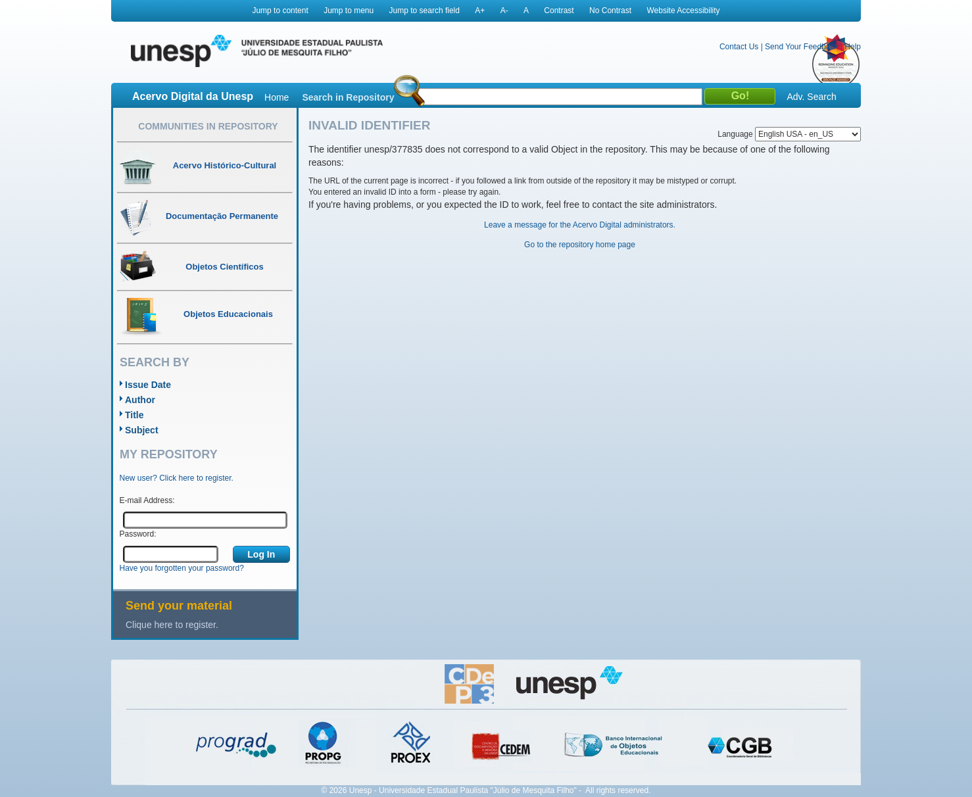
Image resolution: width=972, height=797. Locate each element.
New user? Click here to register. (176, 478)
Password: (138, 534)
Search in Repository (348, 97)
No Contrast (610, 10)
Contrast (558, 10)
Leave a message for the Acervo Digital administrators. (579, 224)
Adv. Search (811, 96)
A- (504, 10)
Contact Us (738, 46)
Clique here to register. (172, 624)
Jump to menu (349, 10)
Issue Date (148, 384)
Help (852, 46)
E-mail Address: (147, 500)
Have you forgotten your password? (182, 568)
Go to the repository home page (579, 244)
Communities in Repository (208, 126)
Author (140, 400)
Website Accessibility (682, 10)
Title (134, 415)
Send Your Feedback (801, 46)
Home (276, 97)
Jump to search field (424, 10)
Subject (141, 430)
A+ (480, 10)
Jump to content (280, 10)
